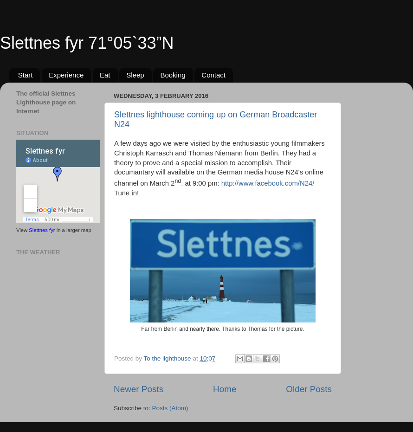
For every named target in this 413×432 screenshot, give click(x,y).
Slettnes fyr (42, 230)
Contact (213, 75)
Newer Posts (138, 389)
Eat (105, 75)
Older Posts (309, 389)
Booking (172, 75)
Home (224, 389)
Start (25, 75)
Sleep (135, 75)
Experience (66, 75)
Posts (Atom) (170, 408)
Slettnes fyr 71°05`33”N (87, 42)
